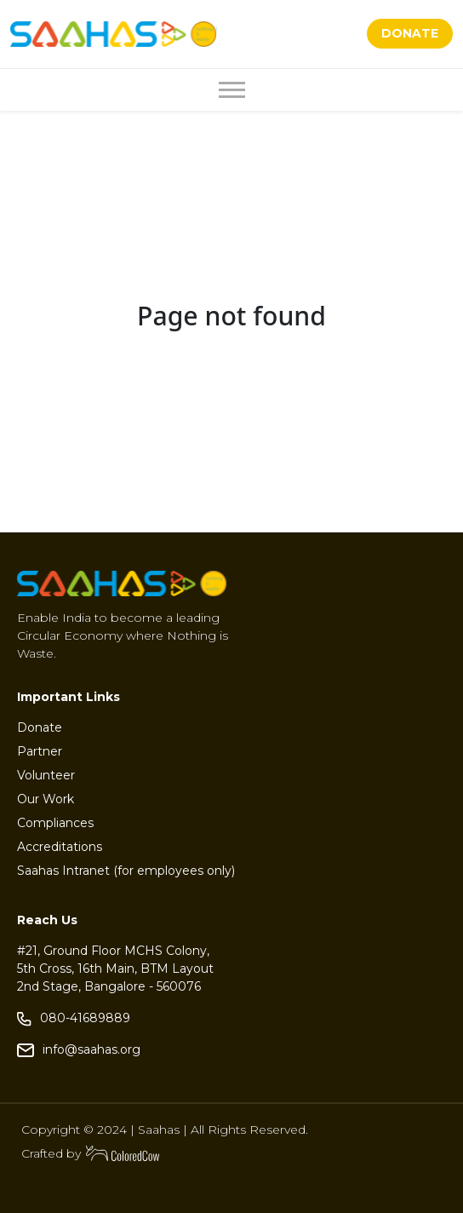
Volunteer (46, 775)
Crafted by (91, 1153)
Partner (39, 751)
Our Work (45, 799)
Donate (39, 727)
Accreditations (59, 846)
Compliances (55, 823)
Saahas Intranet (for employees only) (126, 870)
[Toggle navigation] (232, 90)
